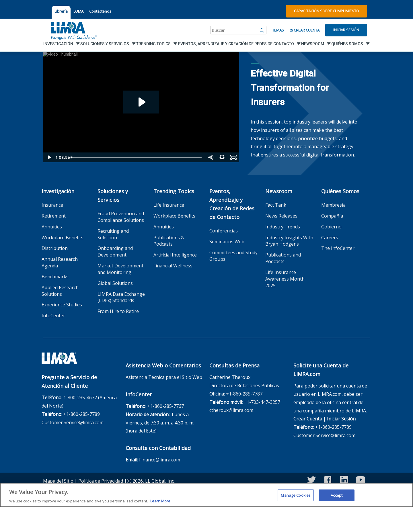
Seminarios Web (226, 241)
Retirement (54, 216)
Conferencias (223, 231)
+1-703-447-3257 (262, 402)
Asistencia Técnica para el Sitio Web (164, 377)
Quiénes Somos (340, 191)
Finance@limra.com (159, 460)
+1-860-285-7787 (244, 394)
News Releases (281, 216)
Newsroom (278, 191)
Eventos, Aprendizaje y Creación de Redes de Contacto (231, 204)
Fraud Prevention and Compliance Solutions (121, 216)
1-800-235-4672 (80, 397)
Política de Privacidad (100, 481)
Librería (61, 11)
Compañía (332, 216)
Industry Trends (282, 227)
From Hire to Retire (118, 311)
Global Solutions (115, 283)
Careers (329, 237)
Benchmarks (55, 276)
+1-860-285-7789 (81, 414)
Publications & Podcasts (168, 240)
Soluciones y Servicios (113, 195)
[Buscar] (262, 30)
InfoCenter (53, 315)
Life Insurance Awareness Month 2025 (285, 279)
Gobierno (331, 227)
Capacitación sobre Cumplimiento (326, 10)
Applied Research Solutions (60, 290)
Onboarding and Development (115, 251)
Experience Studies (62, 305)
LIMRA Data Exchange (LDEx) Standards (121, 297)
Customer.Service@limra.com (73, 422)
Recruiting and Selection (113, 234)
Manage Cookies (296, 497)
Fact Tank (275, 205)
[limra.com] (73, 30)
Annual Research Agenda (60, 262)
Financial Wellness (172, 266)
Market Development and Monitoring (120, 269)
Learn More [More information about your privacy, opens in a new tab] (160, 503)
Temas (278, 30)
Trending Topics (173, 191)
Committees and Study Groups (233, 255)
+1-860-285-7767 (165, 406)
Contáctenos (100, 11)
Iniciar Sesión (346, 29)
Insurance (52, 205)
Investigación (58, 191)
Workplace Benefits (62, 237)
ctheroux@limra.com (231, 410)
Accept (336, 497)
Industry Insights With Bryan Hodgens (289, 240)
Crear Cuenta (305, 30)
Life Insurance (168, 205)
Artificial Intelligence (175, 255)
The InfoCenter (337, 248)
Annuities (52, 227)
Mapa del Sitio (58, 481)
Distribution (55, 248)
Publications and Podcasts (283, 258)
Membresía (333, 205)
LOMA (78, 11)
